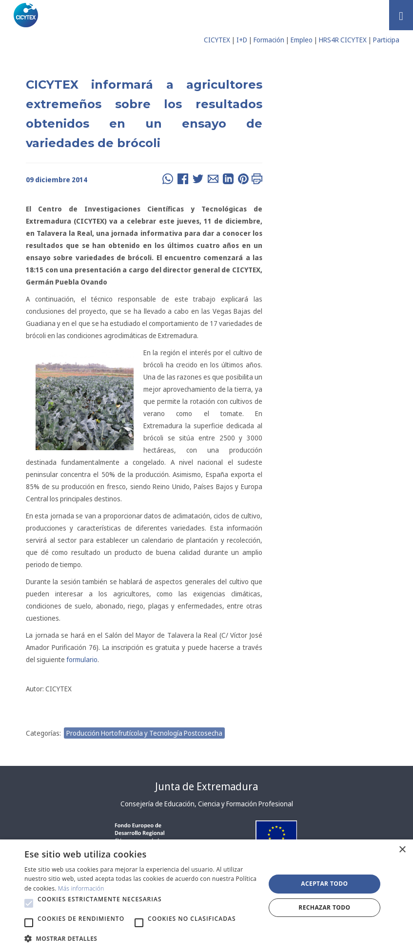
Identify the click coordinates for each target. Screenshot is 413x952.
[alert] (206, 895)
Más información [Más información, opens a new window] (81, 888)
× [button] (402, 850)
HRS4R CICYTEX (343, 39)
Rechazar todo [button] (324, 907)
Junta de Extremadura (206, 786)
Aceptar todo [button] (324, 883)
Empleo (302, 39)
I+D (241, 39)
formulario (82, 659)
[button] (29, 903)
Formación (269, 39)
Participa (386, 39)
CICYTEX (217, 39)
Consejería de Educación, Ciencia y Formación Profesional (206, 803)
